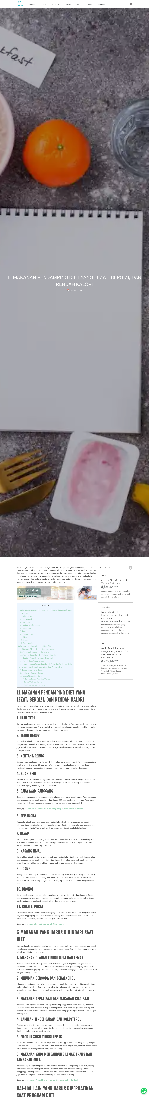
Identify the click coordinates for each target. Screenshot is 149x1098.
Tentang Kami (56, 4)
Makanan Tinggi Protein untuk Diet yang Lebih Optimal (52, 1080)
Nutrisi (103, 575)
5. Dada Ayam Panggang (30, 625)
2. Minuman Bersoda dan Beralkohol (35, 652)
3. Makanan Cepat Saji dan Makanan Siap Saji (38, 655)
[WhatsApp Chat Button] (144, 1091)
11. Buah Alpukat (26, 643)
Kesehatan (105, 607)
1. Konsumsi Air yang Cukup (31, 670)
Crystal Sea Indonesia (111, 586)
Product (43, 4)
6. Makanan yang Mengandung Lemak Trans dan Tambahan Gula (46, 664)
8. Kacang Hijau (26, 634)
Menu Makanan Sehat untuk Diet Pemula (45, 924)
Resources (101, 4)
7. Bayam (24, 631)
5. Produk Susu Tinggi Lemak (32, 661)
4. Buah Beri (25, 622)
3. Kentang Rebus (27, 619)
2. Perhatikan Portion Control (32, 673)
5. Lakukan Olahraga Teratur (31, 682)
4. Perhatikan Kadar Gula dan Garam (35, 679)
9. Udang (24, 637)
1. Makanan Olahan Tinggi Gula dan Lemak (37, 649)
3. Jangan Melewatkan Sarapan (32, 676)
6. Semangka (25, 628)
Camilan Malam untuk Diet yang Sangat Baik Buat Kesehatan (55, 808)
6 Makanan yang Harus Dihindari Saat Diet (34, 646)
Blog (77, 4)
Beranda (32, 4)
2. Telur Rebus (26, 616)
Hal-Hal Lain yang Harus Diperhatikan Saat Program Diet (40, 667)
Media (68, 4)
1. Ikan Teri (24, 613)
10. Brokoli (24, 640)
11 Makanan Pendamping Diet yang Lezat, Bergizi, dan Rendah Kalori (45, 610)
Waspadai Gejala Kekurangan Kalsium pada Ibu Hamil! (115, 615)
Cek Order (88, 4)
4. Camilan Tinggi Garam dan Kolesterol (36, 658)
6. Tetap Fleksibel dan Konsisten (33, 685)
